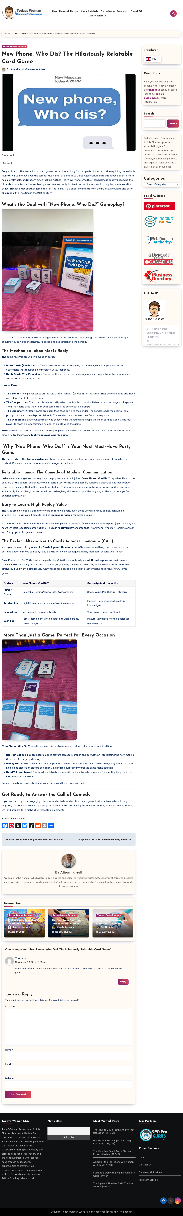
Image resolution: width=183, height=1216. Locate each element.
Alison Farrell (17, 69)
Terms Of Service (148, 1180)
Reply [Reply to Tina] (123, 982)
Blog (54, 11)
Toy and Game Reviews (14, 47)
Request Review (69, 11)
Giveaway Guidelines (150, 1172)
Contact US (145, 1164)
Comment (11, 1006)
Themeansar (125, 1211)
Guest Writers (97, 15)
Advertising (108, 11)
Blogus (111, 1211)
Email (8, 1064)
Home (142, 1157)
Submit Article (89, 11)
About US (136, 11)
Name (9, 1050)
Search (149, 113)
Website (9, 1078)
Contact (122, 11)
